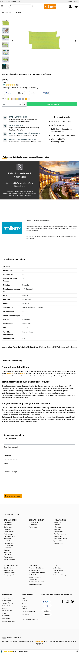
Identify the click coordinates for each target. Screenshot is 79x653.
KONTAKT (4, 608)
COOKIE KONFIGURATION (8, 621)
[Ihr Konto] (70, 6)
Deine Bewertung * (10, 472)
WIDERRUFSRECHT (7, 618)
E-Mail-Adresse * (10, 439)
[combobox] (23, 6)
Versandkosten (39, 641)
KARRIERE (24, 606)
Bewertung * (8, 455)
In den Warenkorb (52, 104)
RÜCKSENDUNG (6, 616)
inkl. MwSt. (5, 82)
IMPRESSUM (25, 617)
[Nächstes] (75, 41)
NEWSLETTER (25, 601)
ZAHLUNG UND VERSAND (28, 611)
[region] (39, 45)
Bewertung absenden (13, 496)
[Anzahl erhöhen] (20, 104)
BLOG (23, 598)
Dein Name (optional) (11, 447)
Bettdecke (10, 374)
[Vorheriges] (12, 41)
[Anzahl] (12, 104)
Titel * (6, 463)
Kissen (22, 374)
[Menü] (2, 6)
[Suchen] (11, 6)
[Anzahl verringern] (4, 104)
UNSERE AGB (25, 614)
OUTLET (24, 603)
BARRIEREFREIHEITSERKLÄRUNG (30, 619)
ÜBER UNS (24, 609)
